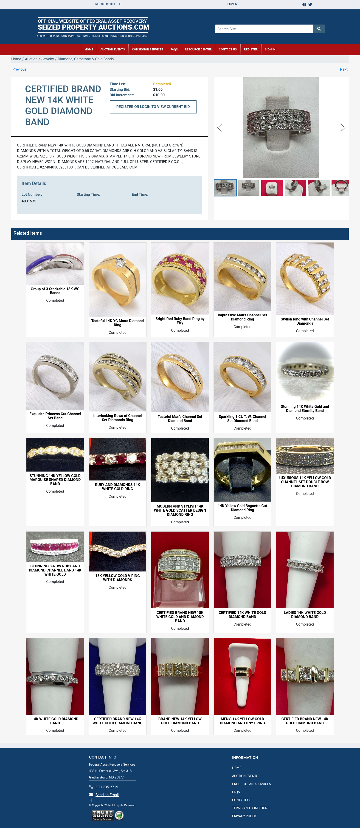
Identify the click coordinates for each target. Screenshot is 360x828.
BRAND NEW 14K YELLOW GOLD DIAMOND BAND (180, 721)
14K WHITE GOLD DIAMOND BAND (55, 721)
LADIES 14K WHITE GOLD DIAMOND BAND (305, 615)
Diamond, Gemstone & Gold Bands (86, 59)
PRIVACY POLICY (244, 816)
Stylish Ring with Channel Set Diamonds (305, 321)
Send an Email (107, 795)
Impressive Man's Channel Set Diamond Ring (242, 317)
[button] (225, 188)
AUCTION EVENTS (112, 49)
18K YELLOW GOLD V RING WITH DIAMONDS (117, 578)
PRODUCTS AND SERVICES (251, 784)
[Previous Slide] (219, 127)
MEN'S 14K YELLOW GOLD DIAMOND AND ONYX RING (242, 721)
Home (16, 59)
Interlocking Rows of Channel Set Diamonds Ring (117, 418)
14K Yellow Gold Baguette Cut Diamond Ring (242, 508)
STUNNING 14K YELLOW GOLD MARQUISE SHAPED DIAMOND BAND (55, 480)
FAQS (236, 792)
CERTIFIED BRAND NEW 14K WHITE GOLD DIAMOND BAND (118, 721)
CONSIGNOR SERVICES (147, 49)
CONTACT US (228, 49)
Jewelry (47, 59)
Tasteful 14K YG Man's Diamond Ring (117, 323)
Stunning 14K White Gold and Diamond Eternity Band (305, 409)
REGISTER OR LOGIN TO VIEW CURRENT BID (153, 107)
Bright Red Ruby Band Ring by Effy (180, 321)
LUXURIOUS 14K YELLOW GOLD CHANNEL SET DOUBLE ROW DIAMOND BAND (305, 482)
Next (344, 69)
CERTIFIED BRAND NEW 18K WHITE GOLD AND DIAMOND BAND (180, 617)
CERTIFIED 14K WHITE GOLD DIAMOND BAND (242, 615)
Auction (31, 59)
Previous (19, 69)
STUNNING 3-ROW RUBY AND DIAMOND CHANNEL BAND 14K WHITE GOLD (55, 570)
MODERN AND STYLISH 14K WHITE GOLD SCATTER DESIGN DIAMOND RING (180, 510)
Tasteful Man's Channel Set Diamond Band (180, 419)
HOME (89, 49)
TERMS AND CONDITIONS (250, 808)
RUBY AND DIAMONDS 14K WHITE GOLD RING (117, 487)
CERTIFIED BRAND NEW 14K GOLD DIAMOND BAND (304, 721)
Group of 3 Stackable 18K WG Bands (55, 291)
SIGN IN (270, 49)
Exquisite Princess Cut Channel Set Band (55, 416)
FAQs (174, 49)
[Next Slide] (343, 127)
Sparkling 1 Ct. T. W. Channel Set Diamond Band (242, 419)
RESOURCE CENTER (198, 49)
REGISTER (251, 49)
